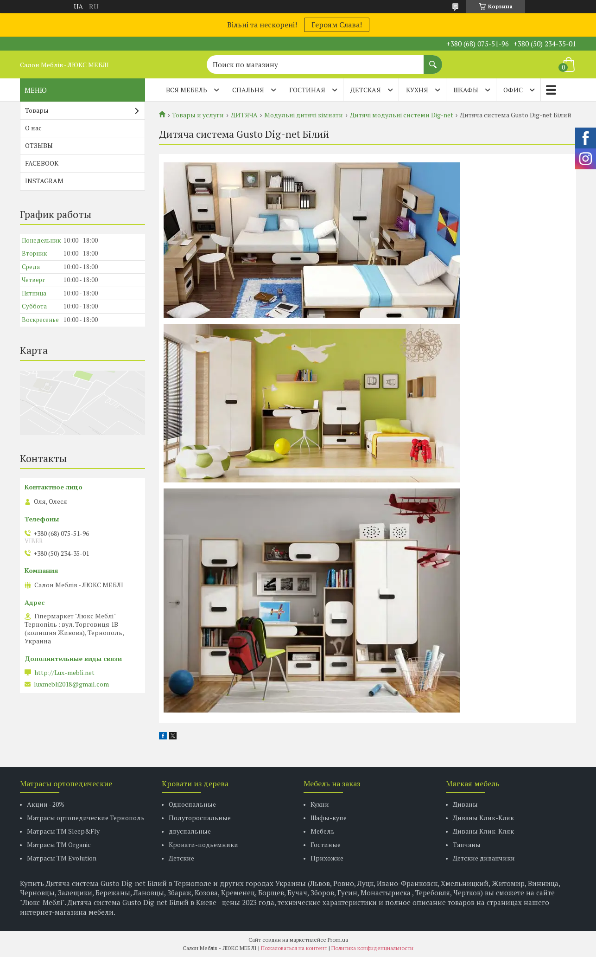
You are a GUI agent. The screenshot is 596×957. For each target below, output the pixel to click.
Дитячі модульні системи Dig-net (401, 115)
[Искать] (433, 60)
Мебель (323, 831)
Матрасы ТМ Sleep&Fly (63, 831)
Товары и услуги (198, 115)
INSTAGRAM (44, 180)
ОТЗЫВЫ (39, 145)
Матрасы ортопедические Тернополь (86, 817)
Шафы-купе (329, 817)
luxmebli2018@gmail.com (71, 684)
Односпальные (192, 804)
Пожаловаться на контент (294, 947)
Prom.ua (338, 939)
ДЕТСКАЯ (365, 89)
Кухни (320, 804)
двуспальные (190, 831)
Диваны (465, 804)
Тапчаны (467, 844)
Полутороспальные (200, 817)
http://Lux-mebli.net (64, 672)
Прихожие (327, 858)
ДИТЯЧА (244, 115)
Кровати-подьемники (203, 844)
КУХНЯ (417, 89)
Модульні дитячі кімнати (303, 115)
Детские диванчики (484, 858)
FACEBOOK (41, 163)
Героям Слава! (336, 24)
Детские (181, 858)
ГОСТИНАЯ (307, 89)
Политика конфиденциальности (372, 947)
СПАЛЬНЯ (248, 89)
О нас (33, 127)
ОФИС (513, 89)
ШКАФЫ (465, 89)
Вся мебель (186, 89)
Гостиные (326, 844)
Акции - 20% (45, 804)
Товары (37, 110)
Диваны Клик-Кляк (483, 817)
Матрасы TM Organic (59, 844)
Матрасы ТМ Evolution (61, 858)
